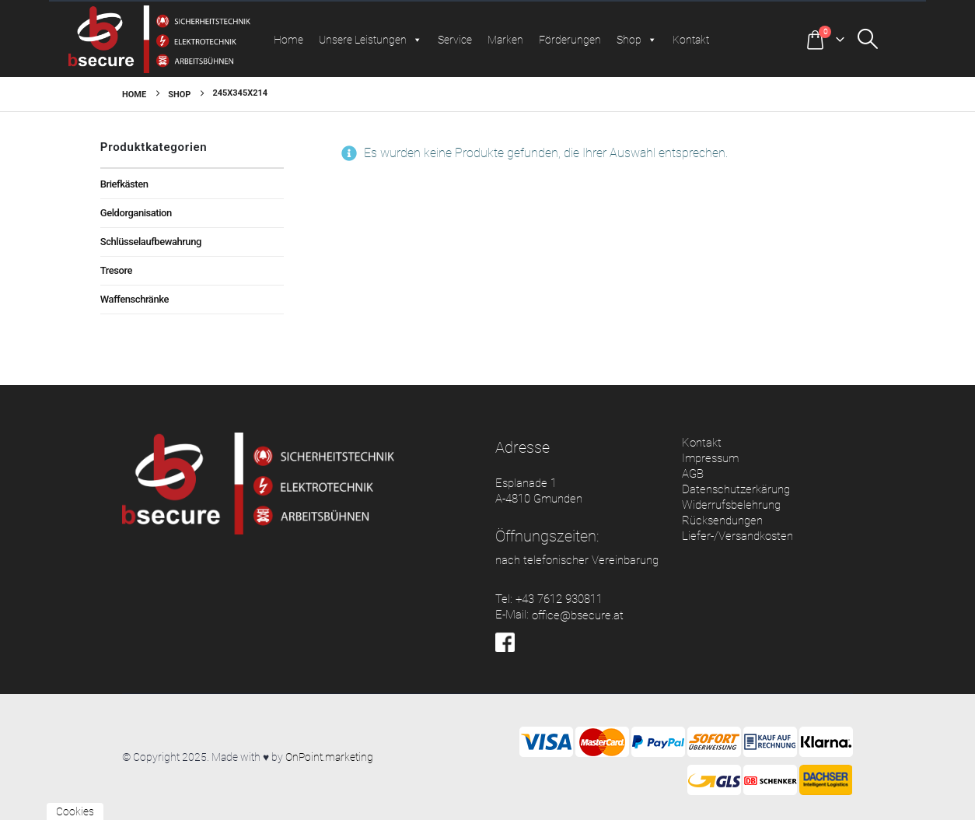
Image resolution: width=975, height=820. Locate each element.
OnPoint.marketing (329, 757)
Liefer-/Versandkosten (737, 536)
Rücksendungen (722, 520)
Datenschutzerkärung (736, 489)
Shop (637, 39)
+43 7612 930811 (559, 599)
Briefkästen (124, 184)
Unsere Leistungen (370, 39)
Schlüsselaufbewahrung (150, 241)
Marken (505, 39)
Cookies (75, 811)
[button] (882, 39)
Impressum (710, 458)
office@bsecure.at (578, 615)
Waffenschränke (134, 299)
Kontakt (691, 39)
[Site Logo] (159, 39)
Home (288, 39)
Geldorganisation (136, 213)
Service (455, 39)
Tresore (116, 270)
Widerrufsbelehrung (731, 505)
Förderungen (570, 39)
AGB (693, 474)
